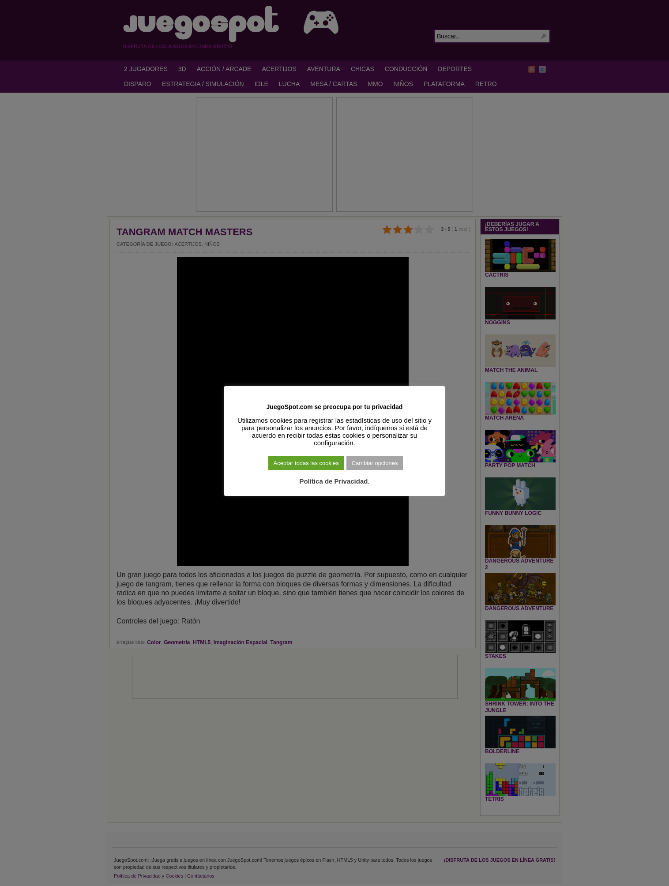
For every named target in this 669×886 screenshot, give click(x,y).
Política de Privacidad (333, 481)
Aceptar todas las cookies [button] (306, 463)
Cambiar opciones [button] (375, 463)
